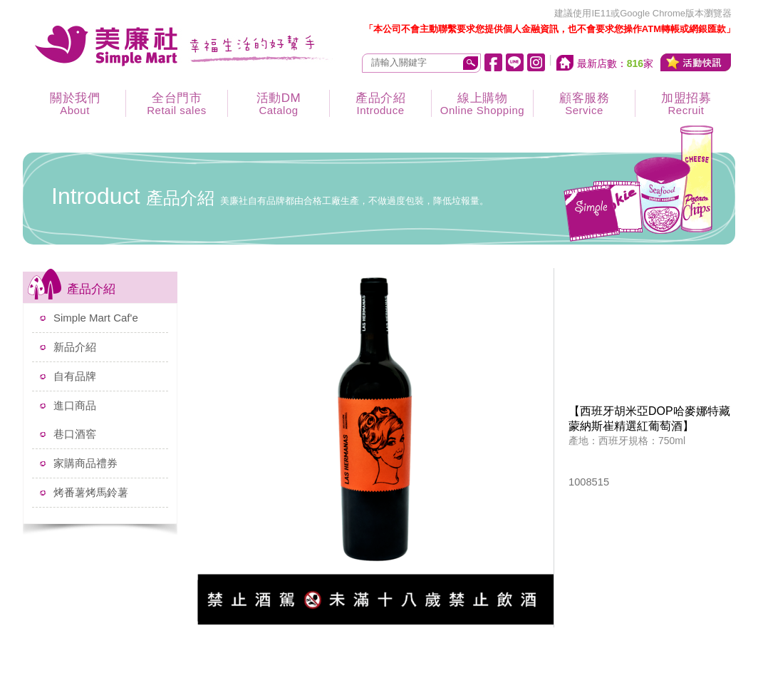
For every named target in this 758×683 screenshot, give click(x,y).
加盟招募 (686, 103)
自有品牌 (74, 376)
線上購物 (482, 103)
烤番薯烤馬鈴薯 (90, 492)
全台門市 (176, 103)
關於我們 (74, 103)
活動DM (278, 103)
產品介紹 (380, 103)
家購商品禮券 (85, 463)
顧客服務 (584, 103)
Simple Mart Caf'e (95, 318)
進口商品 (74, 405)
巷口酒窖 (74, 434)
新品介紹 (74, 347)
